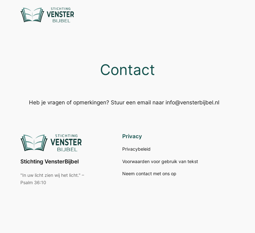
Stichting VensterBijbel (49, 161)
